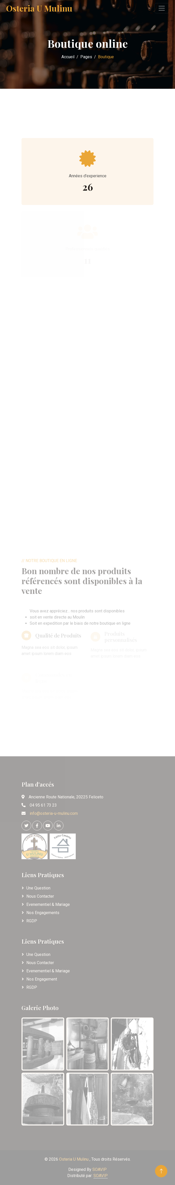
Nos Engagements (42, 912)
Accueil (67, 56)
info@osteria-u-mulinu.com (54, 813)
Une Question (38, 888)
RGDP (31, 920)
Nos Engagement (41, 979)
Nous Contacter (40, 896)
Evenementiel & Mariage (48, 904)
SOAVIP (99, 1169)
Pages (86, 56)
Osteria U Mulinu (74, 1159)
